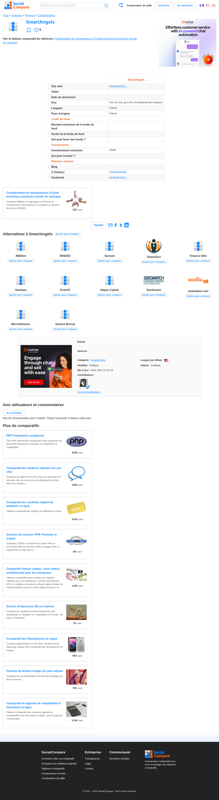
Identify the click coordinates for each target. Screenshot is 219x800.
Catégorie (83, 360)
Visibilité (82, 365)
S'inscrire (163, 5)
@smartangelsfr (118, 171)
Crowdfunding (46, 15)
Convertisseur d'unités (53, 773)
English (208, 5)
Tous (6, 15)
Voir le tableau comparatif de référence (28, 38)
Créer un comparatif (121, 6)
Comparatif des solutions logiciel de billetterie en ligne (29, 504)
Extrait (81, 341)
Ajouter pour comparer (67, 234)
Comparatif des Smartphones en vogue (31, 638)
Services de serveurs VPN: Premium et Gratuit (31, 536)
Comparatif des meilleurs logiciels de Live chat (33, 470)
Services (17, 15)
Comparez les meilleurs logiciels (59, 763)
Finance (30, 15)
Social (161, 754)
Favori (29, 30)
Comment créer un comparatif (57, 758)
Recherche (106, 5)
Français (202, 5)
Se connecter (185, 5)
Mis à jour (83, 370)
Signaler (99, 225)
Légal (88, 763)
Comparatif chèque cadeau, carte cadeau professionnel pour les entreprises (33, 570)
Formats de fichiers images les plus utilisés (34, 671)
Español (214, 5)
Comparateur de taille (139, 5)
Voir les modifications (88, 392)
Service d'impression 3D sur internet (30, 606)
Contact (89, 768)
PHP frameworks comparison (25, 435)
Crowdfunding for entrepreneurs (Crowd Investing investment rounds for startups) (33, 194)
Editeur (145, 365)
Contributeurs (85, 375)
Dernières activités (119, 758)
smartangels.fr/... (118, 86)
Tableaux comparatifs (53, 768)
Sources (82, 351)
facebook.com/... (118, 177)
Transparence (92, 758)
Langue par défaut (151, 360)
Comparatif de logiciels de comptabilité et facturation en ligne (33, 705)
